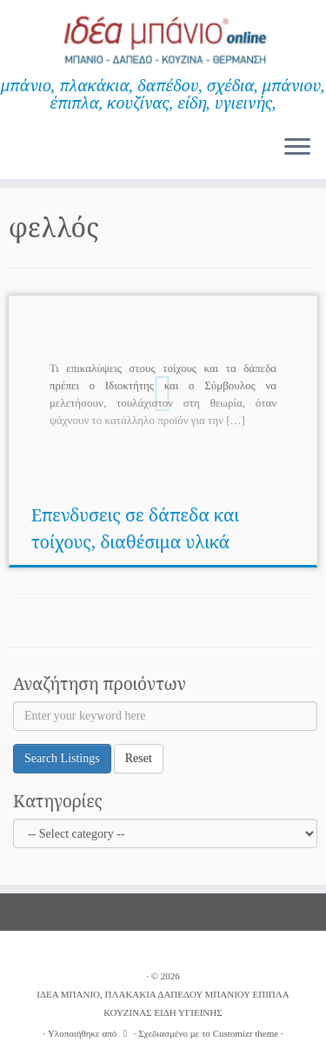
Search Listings (62, 758)
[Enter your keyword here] (165, 716)
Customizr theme (245, 1033)
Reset (138, 758)
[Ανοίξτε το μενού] (297, 148)
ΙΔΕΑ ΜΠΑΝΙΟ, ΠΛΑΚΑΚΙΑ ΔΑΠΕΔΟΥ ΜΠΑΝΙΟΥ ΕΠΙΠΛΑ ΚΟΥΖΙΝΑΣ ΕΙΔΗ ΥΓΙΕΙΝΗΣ (163, 1003)
